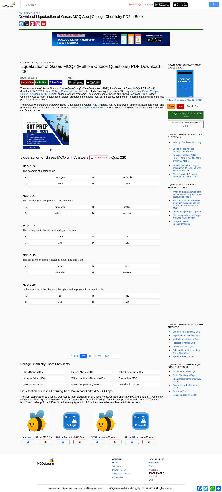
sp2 (127, 296)
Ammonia (127, 177)
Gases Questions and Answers (88, 107)
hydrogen (60, 177)
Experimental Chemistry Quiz (187, 335)
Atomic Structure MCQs (184, 371)
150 (127, 236)
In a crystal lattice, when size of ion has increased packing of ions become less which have (186, 204)
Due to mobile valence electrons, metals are (183, 150)
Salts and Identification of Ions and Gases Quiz (187, 351)
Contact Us (117, 477)
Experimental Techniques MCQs (185, 386)
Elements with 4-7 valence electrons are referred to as (186, 175)
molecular (60, 272)
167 (127, 243)
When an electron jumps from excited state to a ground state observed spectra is (187, 194)
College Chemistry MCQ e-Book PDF (184, 100)
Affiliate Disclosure (121, 473)
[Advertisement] (92, 329)
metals (127, 207)
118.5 (60, 236)
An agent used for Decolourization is (181, 222)
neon (127, 183)
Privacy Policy (119, 470)
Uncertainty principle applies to (187, 211)
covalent (127, 272)
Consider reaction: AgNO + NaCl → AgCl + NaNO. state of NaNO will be (187, 158)
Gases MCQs (179, 391)
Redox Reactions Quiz (183, 346)
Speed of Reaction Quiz (184, 356)
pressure (127, 213)
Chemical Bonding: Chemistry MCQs (187, 380)
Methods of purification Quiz (186, 339)
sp (60, 296)
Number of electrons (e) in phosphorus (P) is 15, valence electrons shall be (187, 168)
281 (99, 356)
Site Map (116, 466)
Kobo (180, 106)
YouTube (153, 470)
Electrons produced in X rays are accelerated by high (186, 216)
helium (60, 183)
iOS (151, 480)
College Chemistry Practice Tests (70, 91)
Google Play (193, 106)
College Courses (29, 13)
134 (60, 243)
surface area (60, 213)
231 (91, 356)
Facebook (154, 462)
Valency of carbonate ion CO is (187, 143)
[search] (198, 4)
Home (115, 462)
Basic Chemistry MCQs (184, 375)
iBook (171, 106)
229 (76, 356)
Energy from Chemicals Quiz (186, 332)
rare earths (60, 207)
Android (153, 476)
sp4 (127, 302)
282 (107, 356)
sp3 (60, 302)
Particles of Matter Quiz (184, 343)
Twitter (152, 466)
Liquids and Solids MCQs (185, 395)
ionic (127, 266)
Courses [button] (30, 5)
